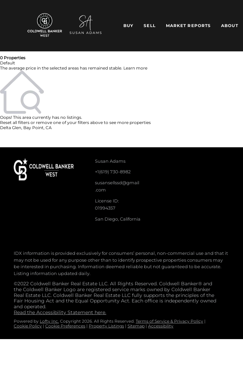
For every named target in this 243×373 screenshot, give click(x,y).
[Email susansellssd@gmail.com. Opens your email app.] (115, 186)
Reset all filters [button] (14, 122)
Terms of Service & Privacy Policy (169, 321)
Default (7, 62)
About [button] (229, 25)
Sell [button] (149, 25)
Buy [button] (128, 25)
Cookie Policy (28, 325)
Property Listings (106, 325)
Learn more (135, 68)
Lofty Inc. (49, 321)
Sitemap (136, 325)
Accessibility (160, 325)
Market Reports (188, 25)
